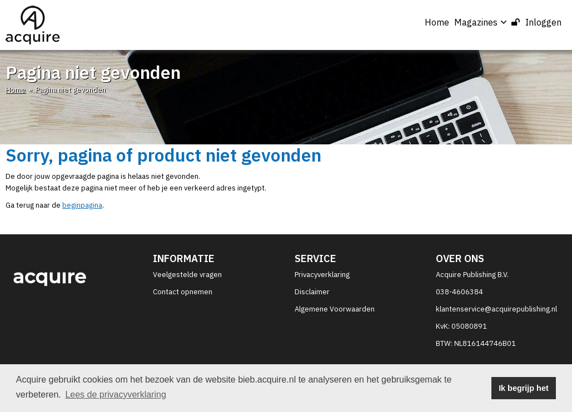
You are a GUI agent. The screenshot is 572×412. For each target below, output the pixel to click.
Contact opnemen (182, 292)
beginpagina (82, 205)
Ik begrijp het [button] (524, 388)
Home (437, 22)
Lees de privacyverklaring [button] (115, 394)
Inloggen (536, 22)
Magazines (480, 22)
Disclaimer (312, 292)
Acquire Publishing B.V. (472, 274)
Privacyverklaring (322, 274)
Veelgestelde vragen (187, 274)
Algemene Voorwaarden (335, 309)
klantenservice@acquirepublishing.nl (496, 309)
